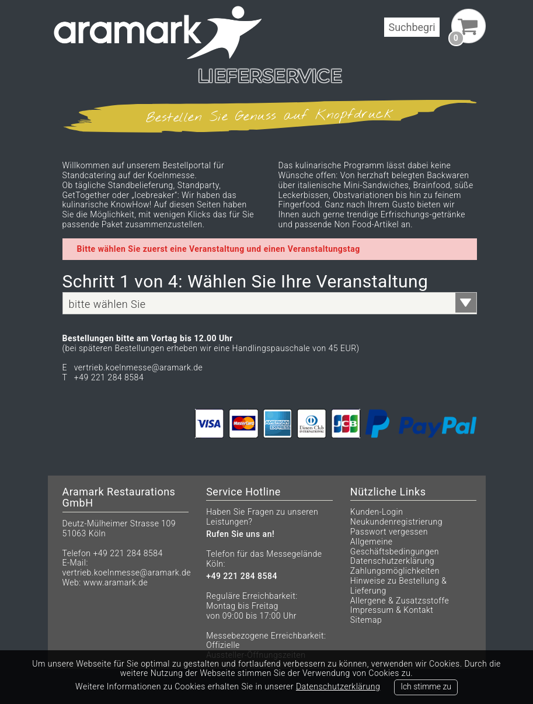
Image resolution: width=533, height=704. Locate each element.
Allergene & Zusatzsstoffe (399, 600)
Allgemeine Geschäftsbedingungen (394, 546)
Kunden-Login (376, 511)
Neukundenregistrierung (396, 521)
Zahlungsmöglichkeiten (395, 570)
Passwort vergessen (389, 531)
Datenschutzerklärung (392, 561)
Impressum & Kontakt (392, 610)
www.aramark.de (115, 582)
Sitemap (366, 620)
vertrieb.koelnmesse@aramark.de (126, 572)
